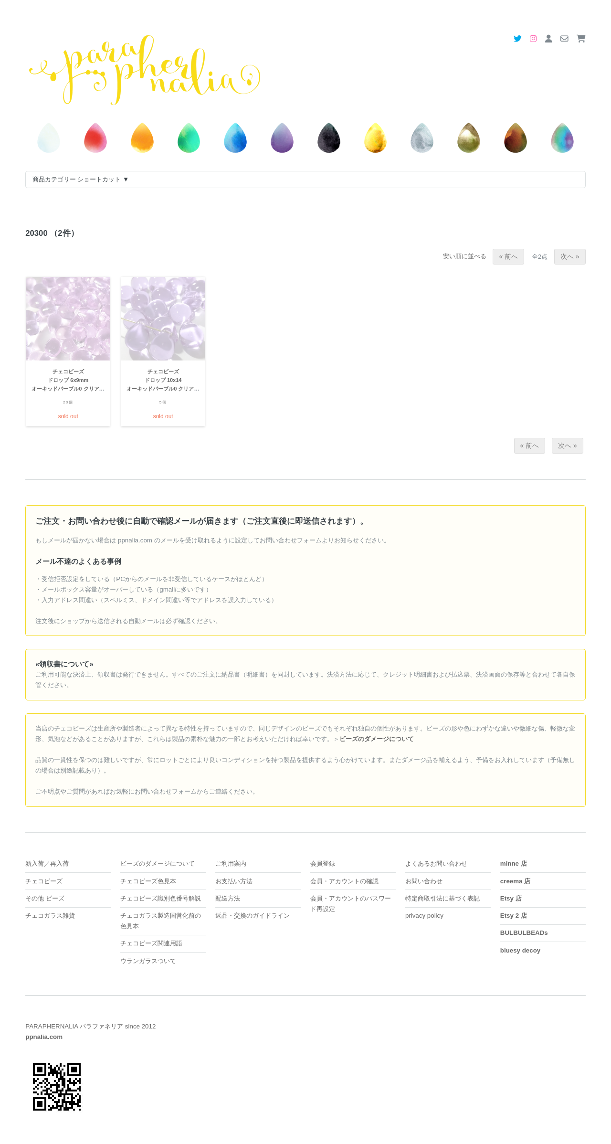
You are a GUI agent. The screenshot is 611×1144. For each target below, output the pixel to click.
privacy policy (424, 915)
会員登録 (322, 863)
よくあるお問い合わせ (436, 863)
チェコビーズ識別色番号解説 (160, 898)
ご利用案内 (230, 863)
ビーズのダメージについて (157, 863)
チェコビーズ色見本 (148, 881)
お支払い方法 (234, 881)
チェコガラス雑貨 (50, 915)
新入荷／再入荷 (47, 863)
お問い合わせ (423, 881)
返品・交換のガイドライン (252, 915)
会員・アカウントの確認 (344, 881)
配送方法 (227, 898)
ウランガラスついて (148, 960)
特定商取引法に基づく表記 (442, 898)
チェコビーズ (44, 881)
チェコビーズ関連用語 (151, 943)
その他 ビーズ (44, 898)
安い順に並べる (468, 256)
